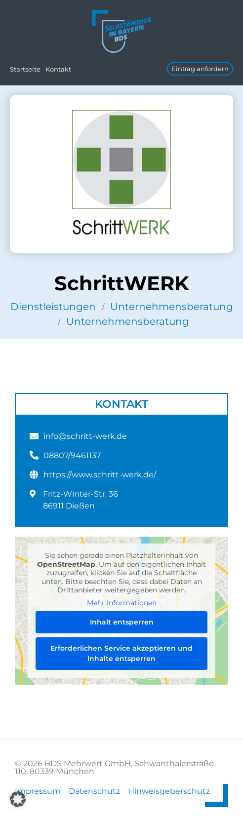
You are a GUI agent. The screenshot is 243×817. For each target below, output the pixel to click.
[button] (18, 799)
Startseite (25, 69)
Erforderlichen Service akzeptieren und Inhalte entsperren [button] (121, 653)
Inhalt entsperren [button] (122, 622)
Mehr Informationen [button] (122, 602)
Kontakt (58, 69)
